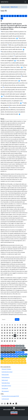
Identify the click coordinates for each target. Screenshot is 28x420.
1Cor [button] (11, 358)
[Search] (8, 319)
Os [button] (11, 354)
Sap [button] (11, 352)
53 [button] (7, 338)
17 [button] (17, 327)
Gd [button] (22, 363)
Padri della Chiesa (6, 383)
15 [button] (12, 327)
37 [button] (17, 333)
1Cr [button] (17, 348)
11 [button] (2, 327)
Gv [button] (2, 358)
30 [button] (25, 330)
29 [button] (22, 330)
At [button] (4, 358)
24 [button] (9, 330)
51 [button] (2, 338)
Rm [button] (7, 358)
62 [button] (4, 341)
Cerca (17, 319)
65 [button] (12, 341)
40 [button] (25, 333)
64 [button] (9, 341)
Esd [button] (24, 348)
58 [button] (20, 338)
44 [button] (9, 335)
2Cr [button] (20, 348)
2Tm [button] (16, 360)
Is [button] (16, 352)
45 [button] (12, 335)
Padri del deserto (6, 377)
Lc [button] (25, 356)
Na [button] (2, 356)
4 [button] (9, 325)
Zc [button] (14, 356)
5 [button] (12, 325)
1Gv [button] (12, 363)
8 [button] (20, 325)
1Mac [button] (15, 350)
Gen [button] (2, 345)
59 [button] (22, 338)
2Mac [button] (19, 350)
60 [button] (25, 338)
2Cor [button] (15, 358)
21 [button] (2, 330)
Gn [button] (23, 354)
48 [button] (20, 335)
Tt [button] (19, 360)
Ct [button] (7, 352)
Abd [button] (20, 354)
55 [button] (12, 338)
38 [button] (20, 333)
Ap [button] (25, 363)
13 (9, 107)
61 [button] (2, 341)
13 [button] (7, 327)
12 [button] (4, 327)
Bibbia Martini (14, 7)
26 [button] (15, 330)
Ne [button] (2, 350)
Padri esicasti (5, 380)
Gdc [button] (20, 345)
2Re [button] (14, 348)
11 (3, 95)
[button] (14, 407)
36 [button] (15, 333)
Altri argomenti (5, 391)
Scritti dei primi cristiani (7, 371)
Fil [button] (24, 358)
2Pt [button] (8, 363)
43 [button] (7, 335)
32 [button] (4, 333)
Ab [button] (5, 356)
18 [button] (20, 327)
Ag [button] (11, 356)
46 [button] (15, 335)
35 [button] (12, 333)
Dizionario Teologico (6, 369)
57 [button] (17, 338)
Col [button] (2, 360)
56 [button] (15, 338)
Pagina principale (5, 7)
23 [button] (7, 330)
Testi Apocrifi (5, 388)
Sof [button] (8, 356)
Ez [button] (5, 354)
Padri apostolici (5, 374)
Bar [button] (2, 354)
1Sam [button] (2, 348)
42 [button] (4, 335)
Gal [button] (19, 358)
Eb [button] (24, 360)
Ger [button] (19, 352)
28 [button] (20, 330)
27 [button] (17, 330)
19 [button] (22, 327)
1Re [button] (10, 348)
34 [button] (9, 333)
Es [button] (5, 345)
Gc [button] (2, 363)
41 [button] (2, 335)
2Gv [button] (15, 363)
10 (3, 87)
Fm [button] (22, 360)
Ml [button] (17, 356)
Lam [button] (23, 352)
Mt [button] (20, 356)
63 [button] (7, 341)
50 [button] (25, 335)
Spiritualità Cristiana (6, 385)
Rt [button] (23, 345)
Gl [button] (13, 354)
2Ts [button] (9, 360)
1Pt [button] (5, 363)
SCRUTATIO (4, 2)
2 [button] (4, 325)
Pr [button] (1, 352)
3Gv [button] (19, 363)
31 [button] (2, 333)
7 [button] (17, 325)
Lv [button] (8, 345)
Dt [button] (14, 345)
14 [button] (9, 327)
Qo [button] (4, 352)
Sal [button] (26, 350)
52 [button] (4, 338)
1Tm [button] (12, 360)
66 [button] (15, 341)
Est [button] (11, 350)
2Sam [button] (6, 348)
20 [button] (25, 327)
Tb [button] (5, 350)
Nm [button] (11, 345)
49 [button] (22, 335)
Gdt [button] (8, 350)
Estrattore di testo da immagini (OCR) (10, 396)
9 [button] (22, 325)
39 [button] (22, 333)
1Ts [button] (5, 360)
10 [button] (25, 325)
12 (22, 102)
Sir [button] (13, 352)
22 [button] (4, 330)
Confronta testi (5, 398)
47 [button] (17, 335)
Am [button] (16, 354)
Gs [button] (16, 345)
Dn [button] (8, 354)
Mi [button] (26, 354)
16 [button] (15, 327)
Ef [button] (21, 358)
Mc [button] (23, 356)
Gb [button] (23, 350)
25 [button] (12, 330)
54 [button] (9, 338)
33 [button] (7, 333)
